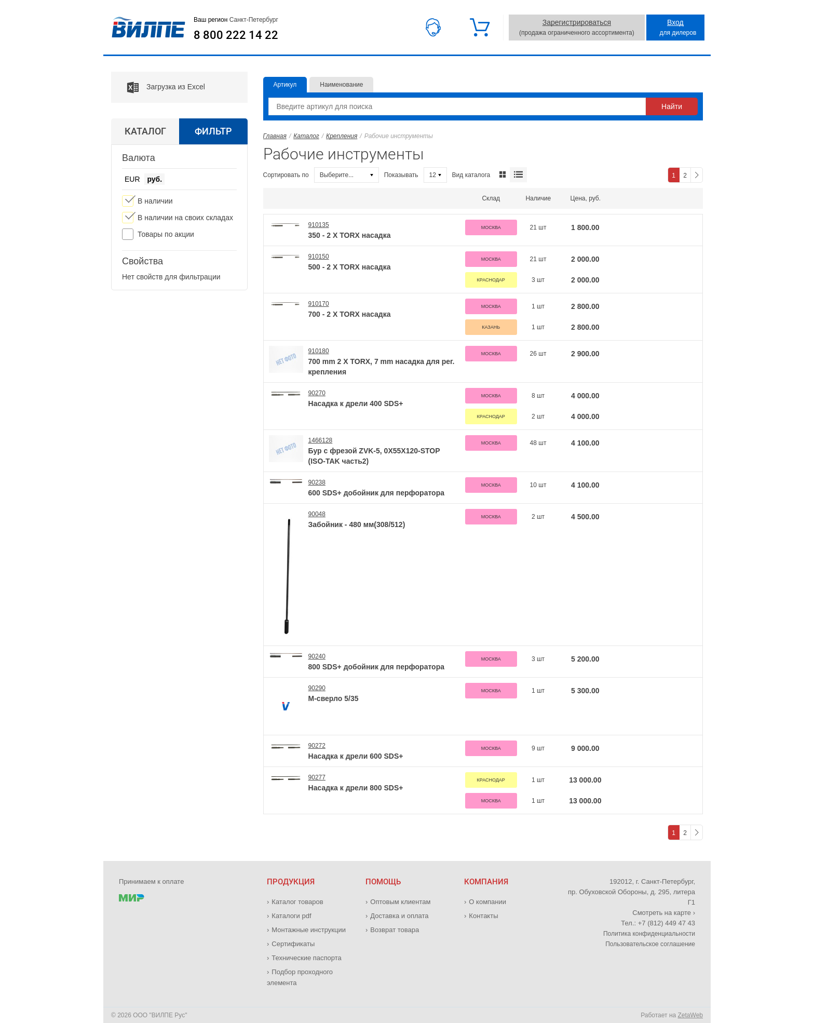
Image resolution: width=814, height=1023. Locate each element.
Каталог (306, 136)
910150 (318, 256)
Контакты (483, 916)
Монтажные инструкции (309, 930)
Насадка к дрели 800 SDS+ (355, 788)
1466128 (320, 440)
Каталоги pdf (291, 916)
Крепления (341, 136)
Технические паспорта (306, 958)
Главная (275, 136)
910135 (318, 224)
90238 (316, 482)
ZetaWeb (690, 1015)
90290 (316, 688)
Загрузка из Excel (158, 87)
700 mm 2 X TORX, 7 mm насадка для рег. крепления (381, 366)
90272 (316, 745)
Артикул (285, 84)
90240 (316, 656)
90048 (316, 514)
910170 (318, 303)
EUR (132, 179)
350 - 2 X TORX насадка (349, 235)
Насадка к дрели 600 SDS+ (355, 756)
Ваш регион (236, 19)
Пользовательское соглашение (650, 944)
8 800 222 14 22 (236, 35)
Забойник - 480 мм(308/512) (356, 524)
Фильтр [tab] (213, 131)
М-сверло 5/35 (333, 698)
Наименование (341, 84)
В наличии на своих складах (185, 217)
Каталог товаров (297, 902)
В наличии (155, 201)
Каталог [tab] (145, 131)
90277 (316, 777)
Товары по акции (166, 234)
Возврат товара (394, 930)
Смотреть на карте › (663, 913)
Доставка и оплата (399, 916)
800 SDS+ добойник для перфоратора (376, 667)
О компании (487, 902)
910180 (318, 351)
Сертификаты (293, 944)
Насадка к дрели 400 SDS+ (355, 403)
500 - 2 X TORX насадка (349, 267)
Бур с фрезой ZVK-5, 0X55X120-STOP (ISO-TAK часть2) (374, 456)
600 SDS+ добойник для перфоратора (376, 493)
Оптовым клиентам (400, 902)
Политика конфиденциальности (649, 933)
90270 (316, 393)
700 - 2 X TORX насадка (349, 314)
